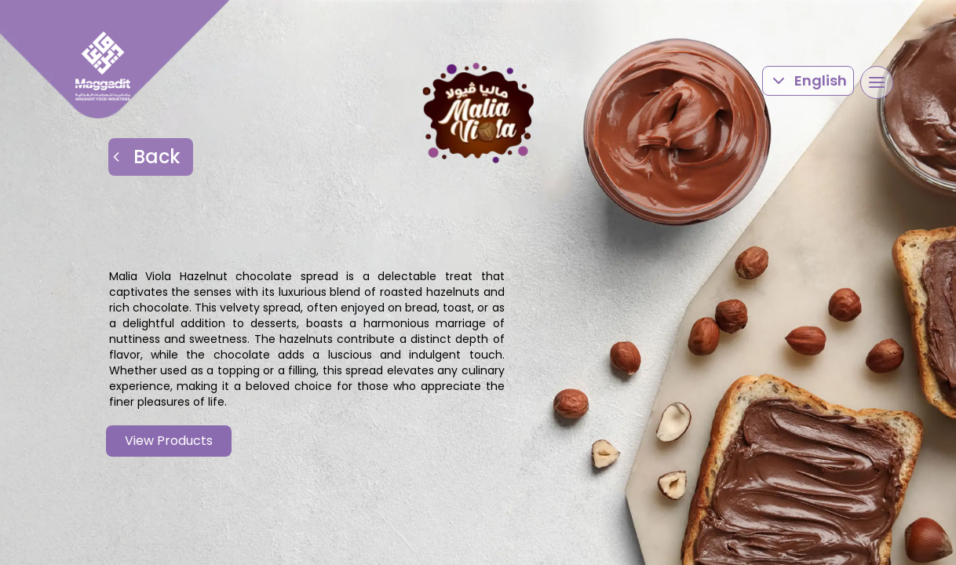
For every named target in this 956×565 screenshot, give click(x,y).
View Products (169, 441)
